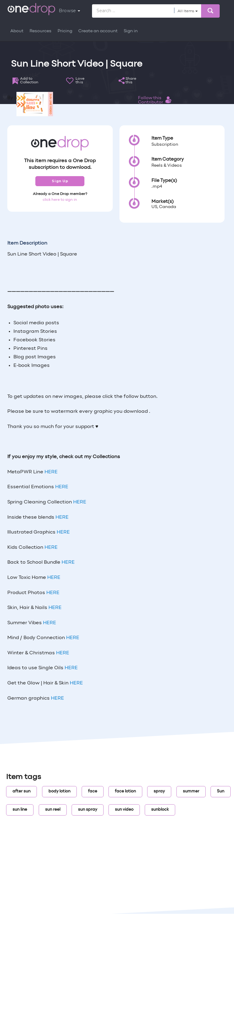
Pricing (65, 31)
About (16, 31)
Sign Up (60, 181)
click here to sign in (60, 200)
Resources (40, 31)
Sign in (131, 31)
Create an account (98, 31)
